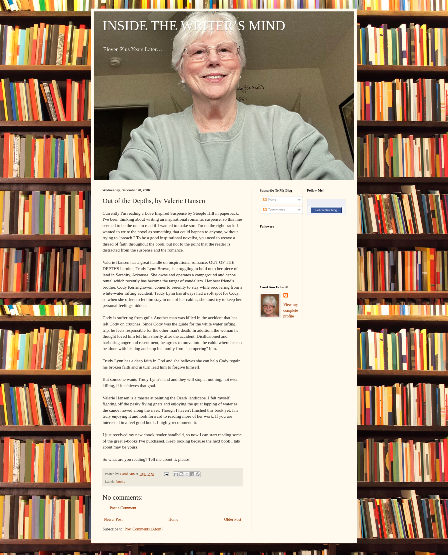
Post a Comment (123, 508)
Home (173, 519)
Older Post (232, 519)
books (120, 482)
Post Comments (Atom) (144, 529)
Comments (274, 210)
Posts (269, 200)
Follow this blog (326, 210)
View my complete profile (290, 310)
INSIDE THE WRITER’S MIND (194, 25)
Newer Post (113, 519)
